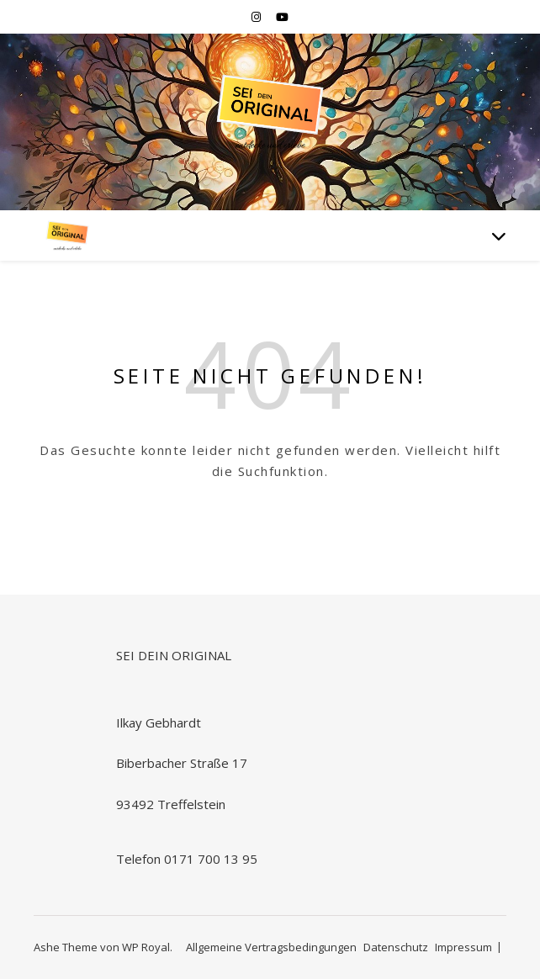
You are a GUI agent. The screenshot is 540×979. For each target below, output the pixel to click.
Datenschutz (395, 947)
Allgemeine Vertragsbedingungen (271, 947)
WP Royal (146, 947)
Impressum (463, 947)
